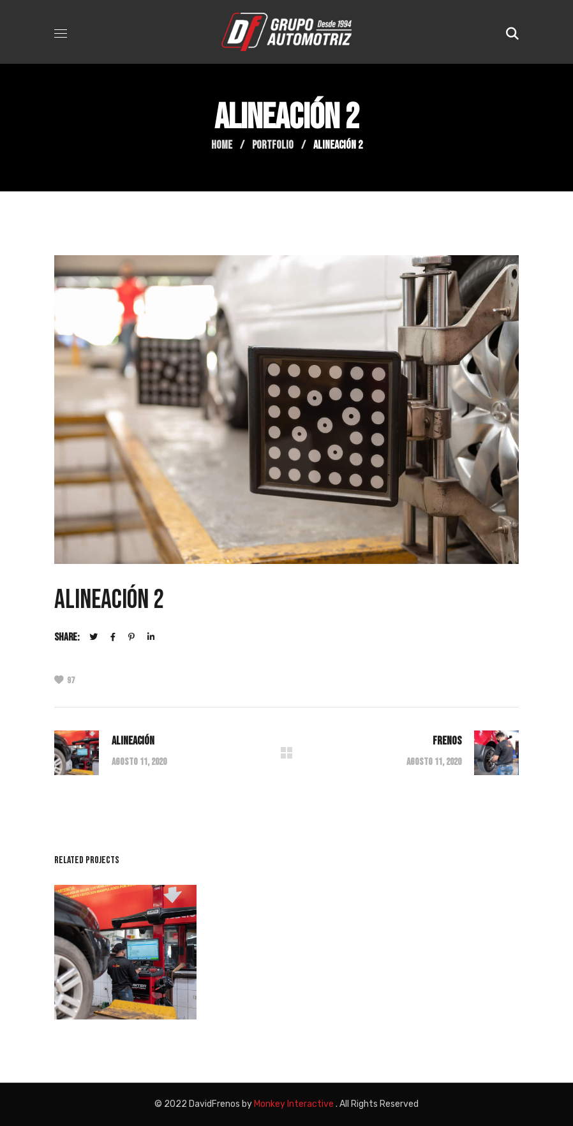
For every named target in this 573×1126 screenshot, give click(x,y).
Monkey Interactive (294, 1104)
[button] (512, 32)
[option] (125, 962)
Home (221, 145)
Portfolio (273, 145)
